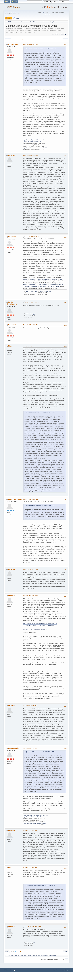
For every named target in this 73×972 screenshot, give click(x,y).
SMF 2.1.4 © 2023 (8, 970)
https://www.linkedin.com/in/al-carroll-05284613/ (35, 148)
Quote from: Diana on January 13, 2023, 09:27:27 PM (40, 505)
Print (65, 39)
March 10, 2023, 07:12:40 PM (30, 705)
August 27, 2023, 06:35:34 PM (30, 830)
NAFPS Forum (12, 7)
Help (54, 970)
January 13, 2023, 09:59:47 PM (30, 499)
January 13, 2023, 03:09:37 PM (30, 44)
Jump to (43, 959)
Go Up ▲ (67, 970)
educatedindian (13, 44)
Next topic (64, 34)
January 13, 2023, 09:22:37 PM (32, 302)
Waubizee (11, 706)
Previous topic (55, 34)
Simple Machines (16, 970)
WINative (11, 155)
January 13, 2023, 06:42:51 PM (30, 155)
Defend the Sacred (15, 499)
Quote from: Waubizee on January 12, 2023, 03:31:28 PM (41, 48)
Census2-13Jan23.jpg (44, 291)
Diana (10, 346)
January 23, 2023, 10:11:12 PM (30, 595)
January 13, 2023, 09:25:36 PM (30, 324)
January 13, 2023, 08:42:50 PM (32, 236)
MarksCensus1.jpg (29, 314)
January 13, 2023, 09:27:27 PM (30, 346)
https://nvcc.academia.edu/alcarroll (32, 141)
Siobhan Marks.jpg (29, 942)
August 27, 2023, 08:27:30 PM (30, 867)
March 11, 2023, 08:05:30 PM (30, 748)
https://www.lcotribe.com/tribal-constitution (35, 629)
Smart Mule (12, 237)
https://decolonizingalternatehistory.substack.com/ (35, 140)
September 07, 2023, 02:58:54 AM (33, 926)
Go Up (7, 951)
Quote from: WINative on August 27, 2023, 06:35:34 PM (40, 885)
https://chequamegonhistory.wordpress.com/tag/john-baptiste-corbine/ (42, 279)
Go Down (8, 39)
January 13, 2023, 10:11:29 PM (30, 569)
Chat (43, 12)
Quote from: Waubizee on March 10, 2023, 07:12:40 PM (40, 752)
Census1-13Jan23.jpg (30, 291)
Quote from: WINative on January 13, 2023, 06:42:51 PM (40, 412)
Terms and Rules (60, 970)
